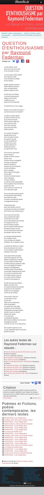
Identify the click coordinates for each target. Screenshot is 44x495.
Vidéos (4, 480)
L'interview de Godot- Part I (14, 365)
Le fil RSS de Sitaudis (30, 472)
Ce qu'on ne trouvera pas (30, 470)
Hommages (5, 478)
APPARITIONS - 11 (15, 449)
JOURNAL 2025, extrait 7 (18, 435)
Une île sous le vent (18, 453)
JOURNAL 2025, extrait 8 (18, 420)
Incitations (5, 469)
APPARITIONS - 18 (15, 427)
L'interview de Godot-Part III (14, 369)
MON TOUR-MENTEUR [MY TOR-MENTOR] (19, 361)
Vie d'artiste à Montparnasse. (15, 357)
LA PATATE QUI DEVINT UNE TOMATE (18, 373)
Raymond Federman (16, 54)
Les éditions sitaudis (29, 473)
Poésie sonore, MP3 (7, 481)
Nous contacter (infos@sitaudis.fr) (11, 483)
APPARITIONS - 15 (15, 437)
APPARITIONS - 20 (15, 422)
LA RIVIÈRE (13, 447)
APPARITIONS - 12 (15, 443)
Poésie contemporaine (8, 470)
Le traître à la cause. (12, 359)
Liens (3, 476)
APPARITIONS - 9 (15, 455)
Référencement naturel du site (32, 474)
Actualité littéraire (7, 468)
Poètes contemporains (8, 474)
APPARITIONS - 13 (15, 441)
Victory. (8, 356)
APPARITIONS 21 (15, 418)
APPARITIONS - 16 (15, 433)
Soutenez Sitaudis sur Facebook (32, 478)
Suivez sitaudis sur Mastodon (32, 476)
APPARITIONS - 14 (15, 439)
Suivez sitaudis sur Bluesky (31, 477)
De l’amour (13, 431)
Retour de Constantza (12, 371)
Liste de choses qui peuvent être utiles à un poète (21, 352)
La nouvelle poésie (7, 473)
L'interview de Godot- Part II (14, 367)
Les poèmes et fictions (8, 472)
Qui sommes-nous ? (29, 468)
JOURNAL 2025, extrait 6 (18, 445)
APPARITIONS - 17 (15, 429)
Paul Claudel (7, 398)
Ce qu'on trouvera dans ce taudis (33, 469)
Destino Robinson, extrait (18, 424)
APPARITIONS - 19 (15, 426)
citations (39, 398)
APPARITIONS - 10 (15, 451)
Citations (4, 477)
